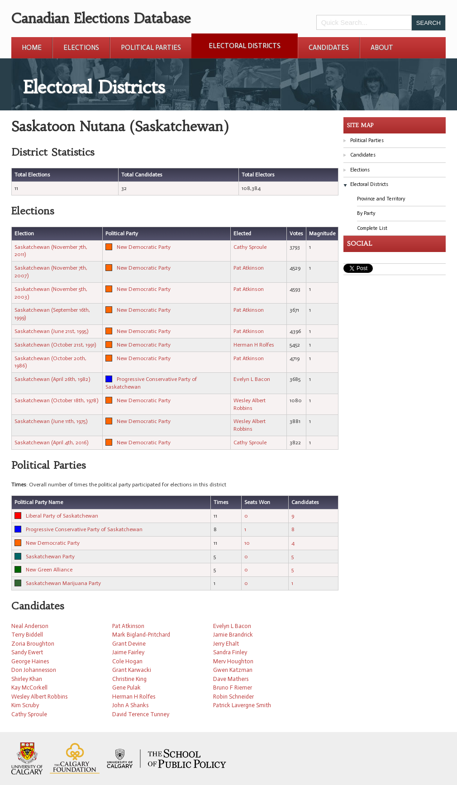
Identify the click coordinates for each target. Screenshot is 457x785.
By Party (366, 213)
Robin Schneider (233, 696)
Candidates (329, 47)
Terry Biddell (27, 634)
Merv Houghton (233, 661)
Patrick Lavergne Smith (242, 705)
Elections (81, 47)
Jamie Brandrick (233, 634)
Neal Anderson (29, 626)
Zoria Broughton (32, 643)
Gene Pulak (126, 687)
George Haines (30, 661)
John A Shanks (130, 705)
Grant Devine (129, 643)
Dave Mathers (230, 679)
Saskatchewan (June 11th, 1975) (50, 421)
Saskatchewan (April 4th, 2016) (51, 442)
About (382, 47)
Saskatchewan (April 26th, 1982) (52, 379)
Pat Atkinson (248, 268)
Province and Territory (381, 199)
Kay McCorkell (29, 687)
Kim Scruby (25, 705)
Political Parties (151, 47)
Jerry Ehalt (226, 643)
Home (32, 47)
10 (247, 543)
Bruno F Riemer (232, 687)
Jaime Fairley (128, 652)
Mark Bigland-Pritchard (141, 634)
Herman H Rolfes (253, 345)
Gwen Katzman (232, 669)
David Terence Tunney (140, 714)
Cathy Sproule (250, 247)
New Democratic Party (144, 247)
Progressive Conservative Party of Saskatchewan (84, 529)
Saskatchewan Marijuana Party (63, 583)
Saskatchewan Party (50, 556)
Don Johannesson (33, 669)
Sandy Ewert (27, 652)
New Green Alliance (49, 569)
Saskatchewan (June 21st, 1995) (51, 331)
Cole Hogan (127, 661)
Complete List (372, 228)
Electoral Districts (245, 46)
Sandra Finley (230, 652)
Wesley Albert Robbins (39, 696)
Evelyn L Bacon (251, 379)
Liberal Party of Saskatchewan (62, 516)
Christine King (129, 679)
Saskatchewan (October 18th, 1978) (56, 400)
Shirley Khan (26, 679)
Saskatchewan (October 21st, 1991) (55, 345)
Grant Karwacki (131, 669)
